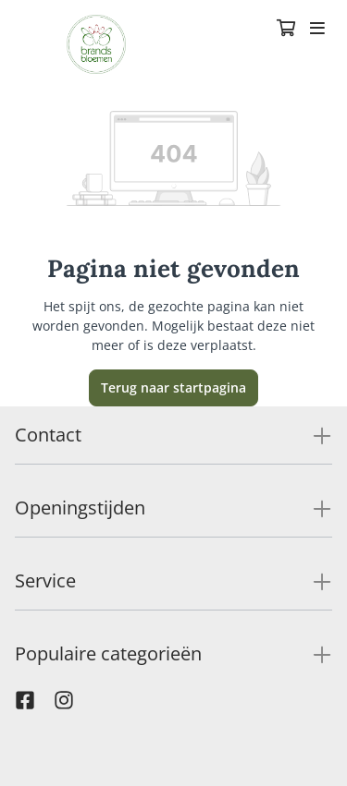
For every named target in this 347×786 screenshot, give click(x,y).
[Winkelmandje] (286, 29)
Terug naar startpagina (173, 387)
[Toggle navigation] (317, 29)
